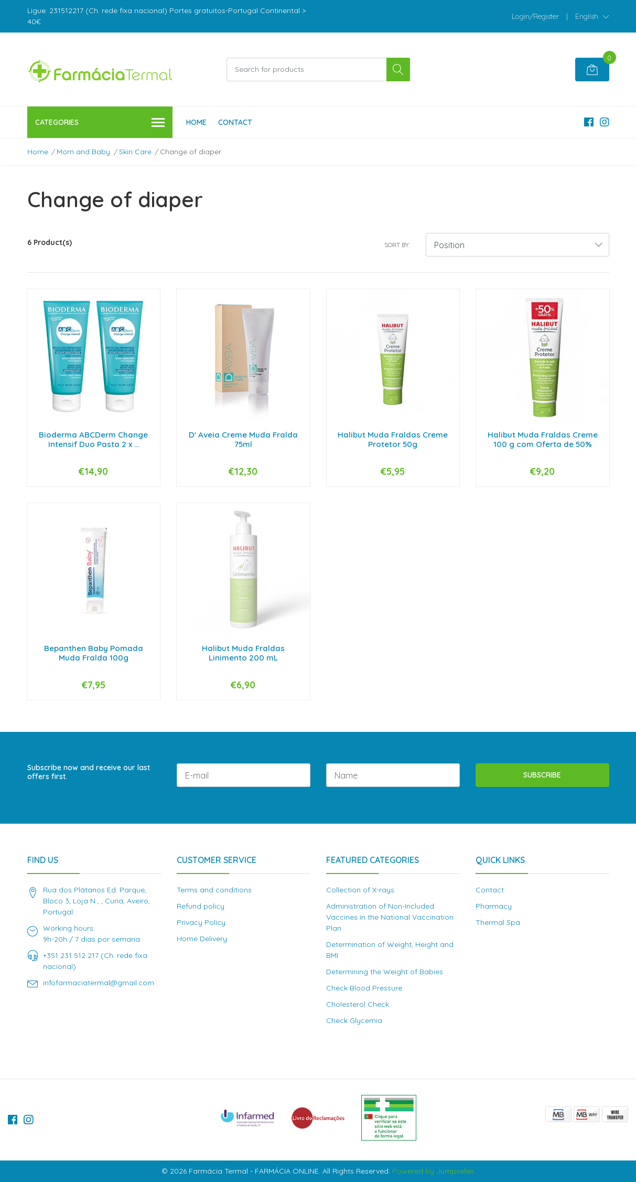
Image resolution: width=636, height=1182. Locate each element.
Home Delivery (202, 938)
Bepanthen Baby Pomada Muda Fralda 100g (93, 653)
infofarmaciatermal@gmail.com (98, 982)
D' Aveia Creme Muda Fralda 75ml (243, 439)
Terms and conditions (214, 890)
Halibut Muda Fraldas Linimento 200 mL (243, 653)
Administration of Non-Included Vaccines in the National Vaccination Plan (390, 917)
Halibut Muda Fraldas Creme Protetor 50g (393, 439)
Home (196, 122)
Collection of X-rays (360, 890)
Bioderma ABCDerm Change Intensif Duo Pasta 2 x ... (93, 439)
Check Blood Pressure (364, 988)
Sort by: (397, 245)
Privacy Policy (201, 922)
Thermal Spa (498, 922)
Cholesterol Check (357, 1004)
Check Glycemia (354, 1020)
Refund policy (200, 906)
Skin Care (135, 151)
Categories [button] (100, 123)
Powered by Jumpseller (432, 1171)
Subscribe (542, 775)
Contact (235, 122)
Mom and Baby (83, 151)
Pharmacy (494, 906)
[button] (592, 16)
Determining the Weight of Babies (384, 971)
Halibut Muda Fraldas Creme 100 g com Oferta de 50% (543, 439)
